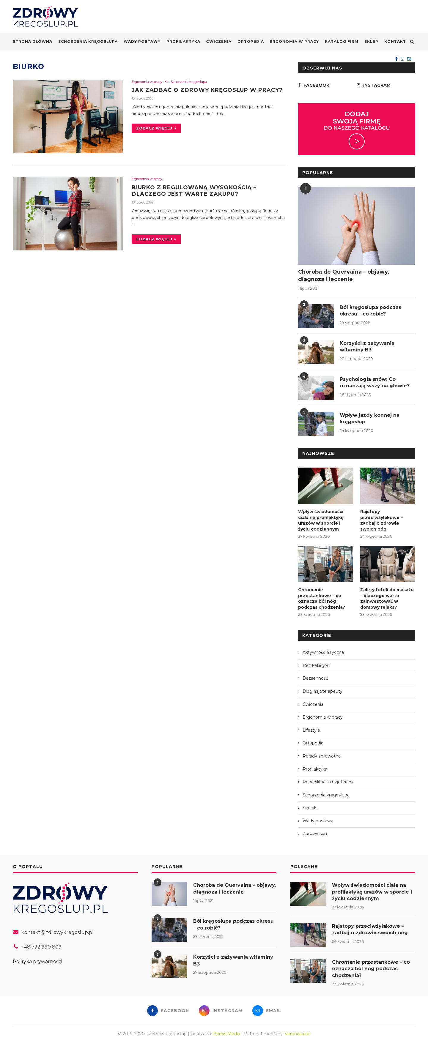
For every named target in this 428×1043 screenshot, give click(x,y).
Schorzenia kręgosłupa (88, 41)
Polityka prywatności (37, 961)
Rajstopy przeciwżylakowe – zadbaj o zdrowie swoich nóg (381, 520)
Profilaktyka (183, 41)
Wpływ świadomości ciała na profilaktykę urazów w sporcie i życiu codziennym (321, 520)
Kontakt (395, 41)
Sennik (310, 807)
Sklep (371, 41)
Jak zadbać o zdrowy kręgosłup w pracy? (207, 90)
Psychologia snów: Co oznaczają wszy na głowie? (375, 382)
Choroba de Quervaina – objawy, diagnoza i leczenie (343, 276)
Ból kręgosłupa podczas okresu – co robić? (370, 310)
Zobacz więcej (156, 128)
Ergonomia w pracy (294, 41)
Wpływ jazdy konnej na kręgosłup (369, 418)
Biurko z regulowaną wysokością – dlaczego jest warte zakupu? (194, 190)
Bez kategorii (316, 665)
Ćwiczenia (219, 41)
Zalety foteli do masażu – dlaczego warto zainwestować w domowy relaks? (387, 598)
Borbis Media (226, 1033)
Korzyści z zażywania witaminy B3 (367, 346)
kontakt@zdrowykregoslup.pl (57, 932)
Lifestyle (311, 730)
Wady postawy (142, 41)
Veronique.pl (297, 1033)
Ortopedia (250, 41)
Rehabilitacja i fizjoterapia (329, 782)
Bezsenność (315, 678)
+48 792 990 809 (41, 947)
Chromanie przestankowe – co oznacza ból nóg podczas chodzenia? (321, 598)
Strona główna (32, 41)
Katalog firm (341, 41)
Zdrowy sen (315, 833)
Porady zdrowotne (322, 756)
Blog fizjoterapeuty (322, 691)
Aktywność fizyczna (323, 652)
